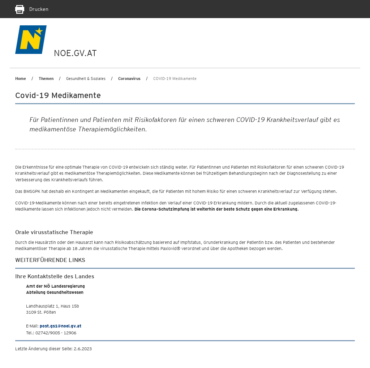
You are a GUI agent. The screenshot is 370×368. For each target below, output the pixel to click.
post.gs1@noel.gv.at (60, 326)
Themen (46, 78)
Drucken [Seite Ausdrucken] (31, 9)
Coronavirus (129, 78)
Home (20, 78)
